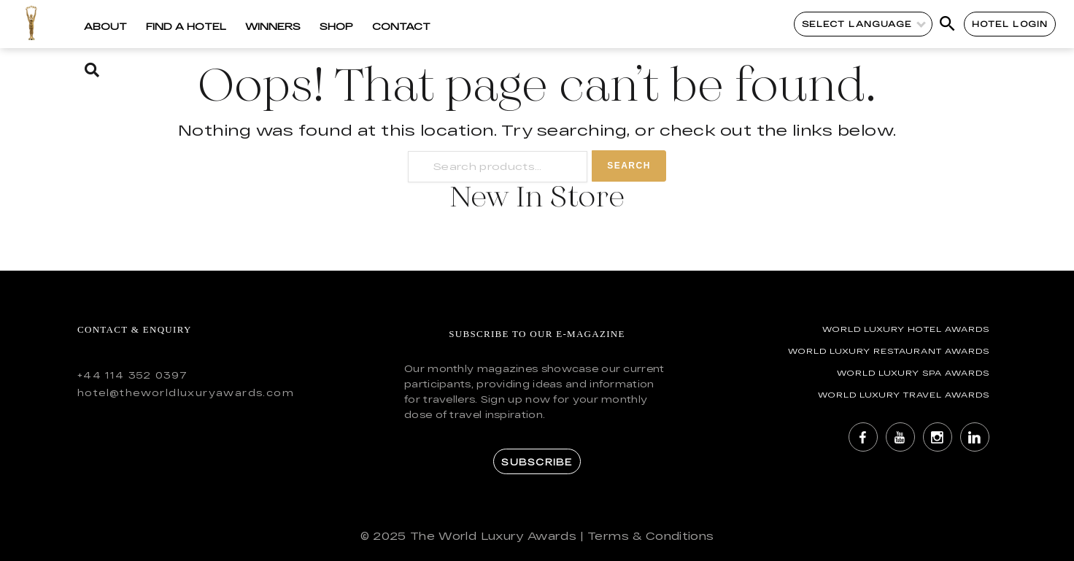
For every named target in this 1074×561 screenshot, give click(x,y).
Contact (401, 26)
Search (629, 165)
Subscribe (536, 462)
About (105, 26)
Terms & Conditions (650, 536)
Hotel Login (1010, 23)
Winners (273, 26)
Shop (336, 26)
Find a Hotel (186, 26)
